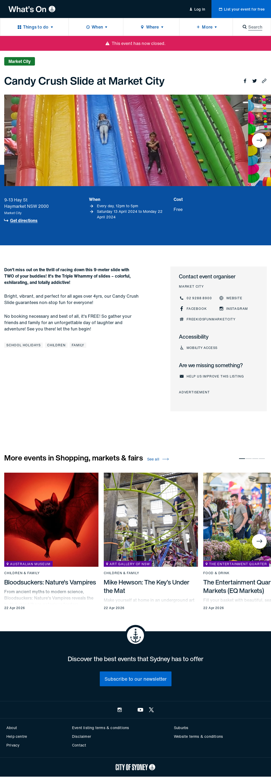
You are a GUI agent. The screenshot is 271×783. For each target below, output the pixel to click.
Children (56, 345)
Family (78, 345)
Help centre (16, 736)
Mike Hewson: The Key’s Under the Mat (146, 586)
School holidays (23, 345)
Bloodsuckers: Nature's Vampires (50, 582)
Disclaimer (81, 736)
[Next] (259, 140)
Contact (79, 745)
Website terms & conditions (198, 736)
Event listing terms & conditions (100, 727)
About (11, 727)
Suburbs (181, 727)
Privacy (13, 745)
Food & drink (216, 573)
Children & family (22, 573)
